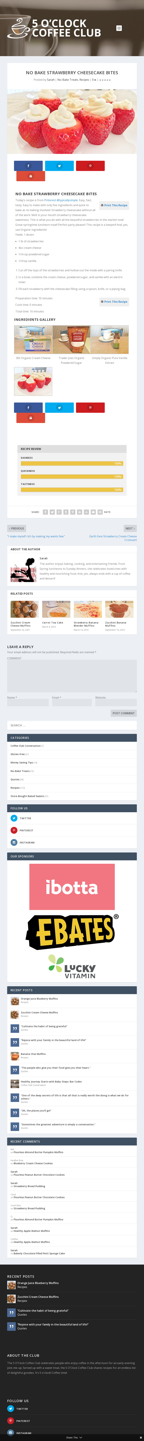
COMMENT (14, 637)
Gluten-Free (18, 733)
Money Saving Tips (22, 741)
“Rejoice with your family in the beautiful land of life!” (53, 1019)
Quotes (15, 758)
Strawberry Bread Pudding (29, 1165)
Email (56, 676)
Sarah (50, 79)
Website (100, 676)
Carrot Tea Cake (52, 601)
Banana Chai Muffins (33, 1033)
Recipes (84, 79)
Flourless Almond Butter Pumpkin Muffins (38, 1131)
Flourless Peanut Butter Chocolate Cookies (39, 1153)
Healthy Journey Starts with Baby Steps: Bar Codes (51, 1060)
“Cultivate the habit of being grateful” (44, 1005)
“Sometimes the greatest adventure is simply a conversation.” (58, 1103)
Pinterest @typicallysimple (61, 189)
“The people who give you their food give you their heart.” (56, 1047)
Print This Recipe (115, 194)
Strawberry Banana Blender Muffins (86, 603)
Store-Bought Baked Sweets (27, 775)
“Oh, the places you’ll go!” (36, 1089)
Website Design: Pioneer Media (84, 1432)
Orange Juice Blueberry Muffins (39, 977)
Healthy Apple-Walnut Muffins (32, 1209)
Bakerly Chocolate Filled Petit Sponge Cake (39, 1232)
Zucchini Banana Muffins (115, 603)
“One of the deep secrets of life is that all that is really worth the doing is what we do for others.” (75, 1076)
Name (12, 676)
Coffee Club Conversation (26, 724)
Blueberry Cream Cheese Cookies (33, 1142)
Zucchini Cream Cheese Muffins (20, 603)
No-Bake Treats (67, 79)
